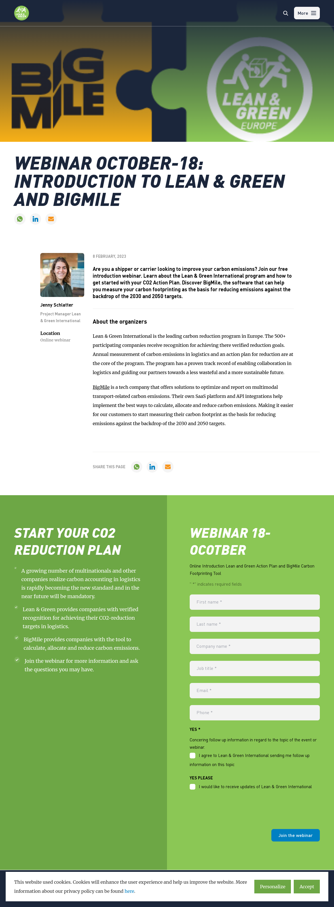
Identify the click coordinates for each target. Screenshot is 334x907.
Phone (204, 712)
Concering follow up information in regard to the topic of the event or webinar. (253, 743)
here (129, 891)
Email (204, 690)
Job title (207, 668)
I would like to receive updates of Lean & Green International (255, 786)
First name (209, 602)
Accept (306, 886)
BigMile (101, 387)
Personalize (272, 886)
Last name (209, 624)
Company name (214, 646)
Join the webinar (295, 835)
